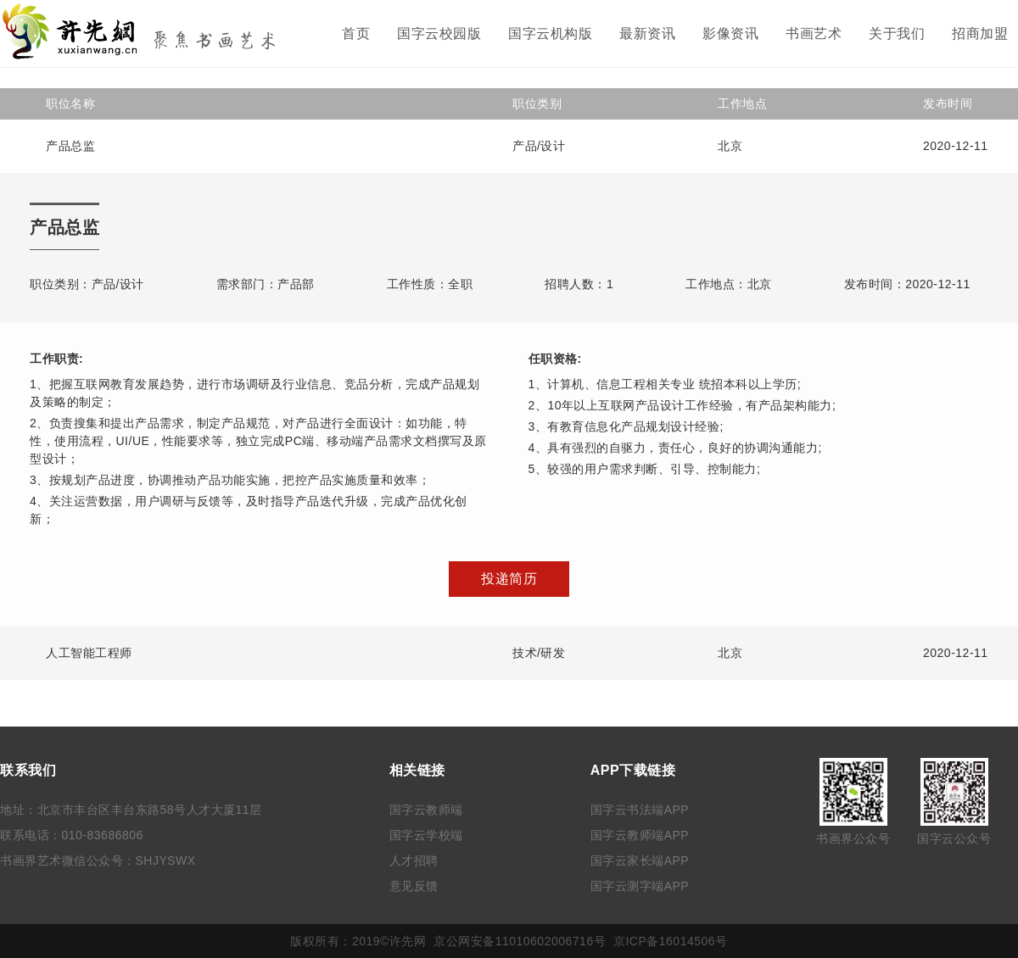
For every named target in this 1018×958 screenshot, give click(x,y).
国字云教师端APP (640, 835)
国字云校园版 (439, 33)
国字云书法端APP (640, 809)
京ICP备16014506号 (670, 941)
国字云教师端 (426, 809)
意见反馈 (414, 886)
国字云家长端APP (640, 860)
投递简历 (509, 578)
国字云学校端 (426, 835)
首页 (356, 33)
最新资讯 (647, 33)
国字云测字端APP (640, 886)
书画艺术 (814, 33)
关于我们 (897, 33)
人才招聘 (414, 860)
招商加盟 (980, 33)
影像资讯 (730, 33)
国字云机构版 (550, 33)
